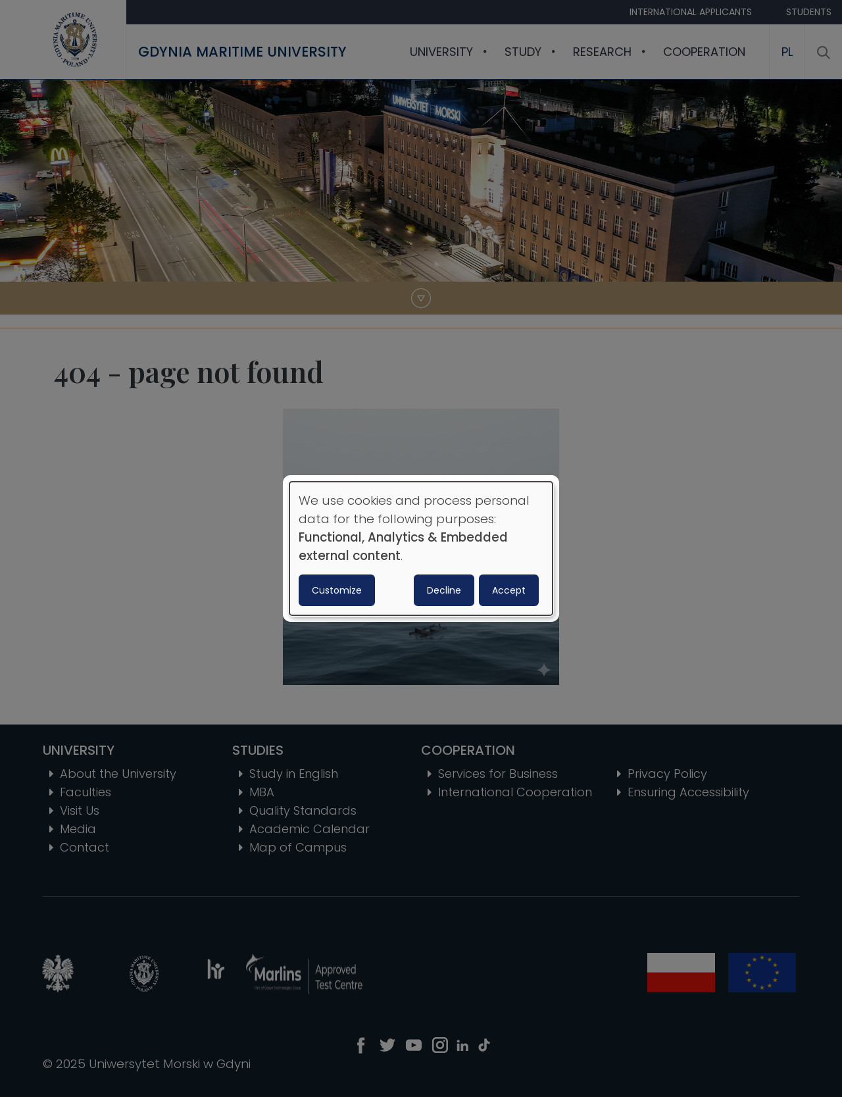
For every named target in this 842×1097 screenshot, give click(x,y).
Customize (337, 590)
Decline (444, 590)
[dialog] (421, 549)
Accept (509, 590)
